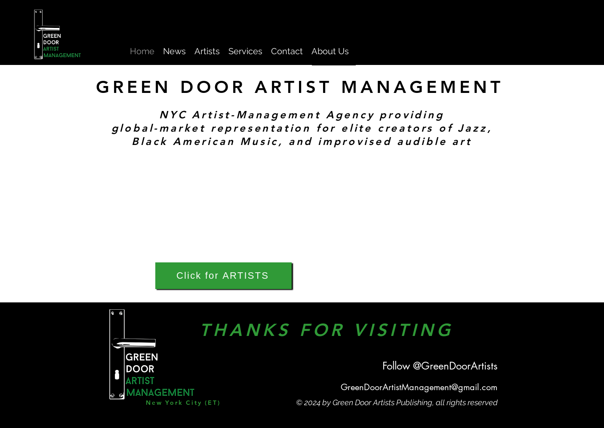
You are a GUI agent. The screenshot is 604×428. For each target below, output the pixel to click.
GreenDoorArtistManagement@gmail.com (419, 387)
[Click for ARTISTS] (223, 275)
